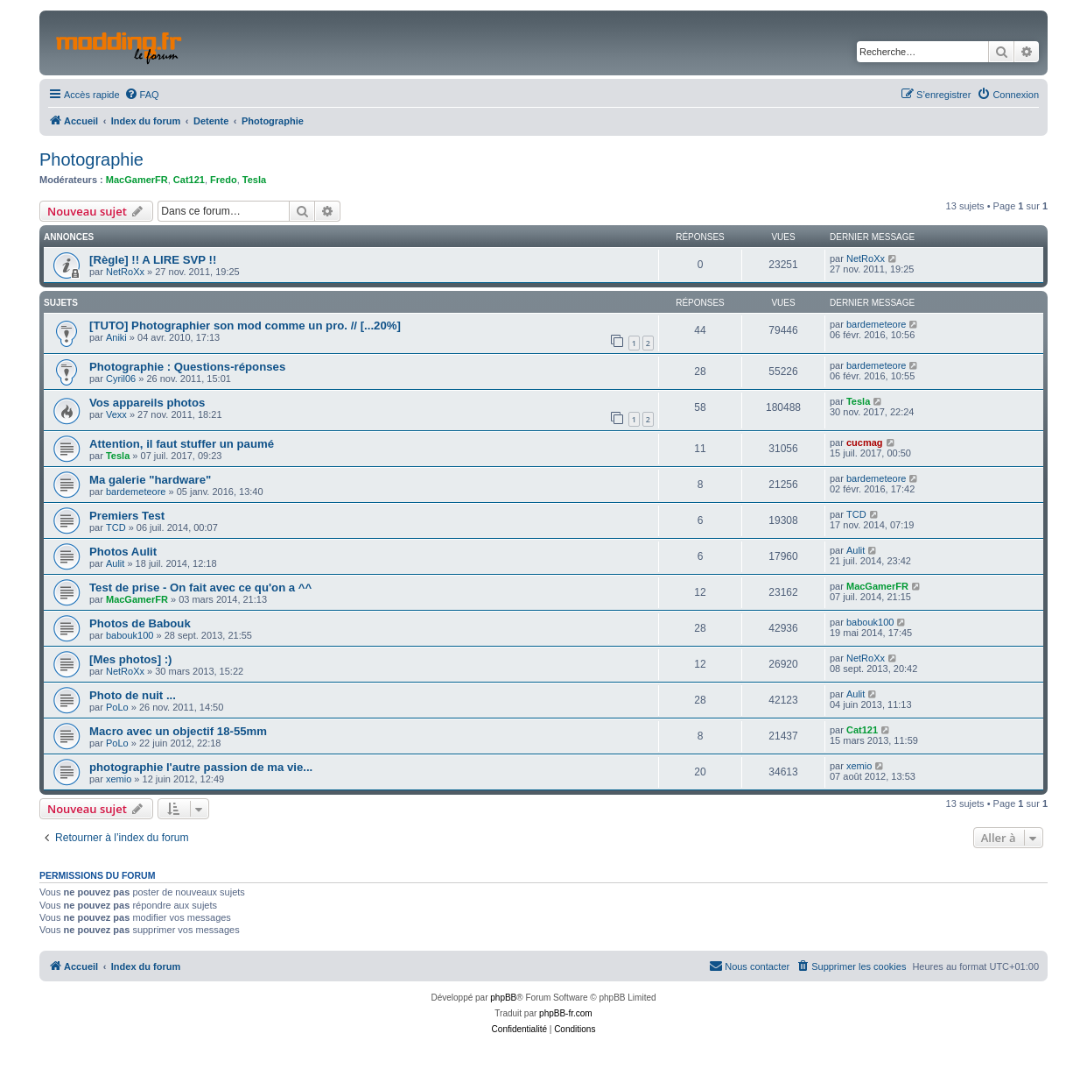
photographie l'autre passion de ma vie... (200, 767)
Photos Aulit (123, 551)
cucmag (864, 442)
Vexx (116, 414)
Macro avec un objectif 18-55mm (178, 731)
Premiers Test (127, 515)
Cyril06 (121, 378)
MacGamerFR (137, 179)
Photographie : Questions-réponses (187, 366)
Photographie (91, 159)
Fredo (223, 179)
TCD (116, 527)
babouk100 (129, 635)
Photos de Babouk (140, 623)
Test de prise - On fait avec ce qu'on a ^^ (200, 587)
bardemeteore (876, 324)
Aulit (115, 563)
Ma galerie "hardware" (150, 479)
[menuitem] (141, 94)
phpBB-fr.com (566, 1013)
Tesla (254, 179)
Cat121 (189, 179)
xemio (118, 779)
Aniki (116, 337)
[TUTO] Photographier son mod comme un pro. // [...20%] (245, 325)
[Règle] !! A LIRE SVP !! (152, 259)
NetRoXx (125, 271)
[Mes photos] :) (130, 659)
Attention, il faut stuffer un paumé (181, 443)
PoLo (117, 707)
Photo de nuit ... (132, 695)
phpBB (503, 997)
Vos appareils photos (147, 402)
